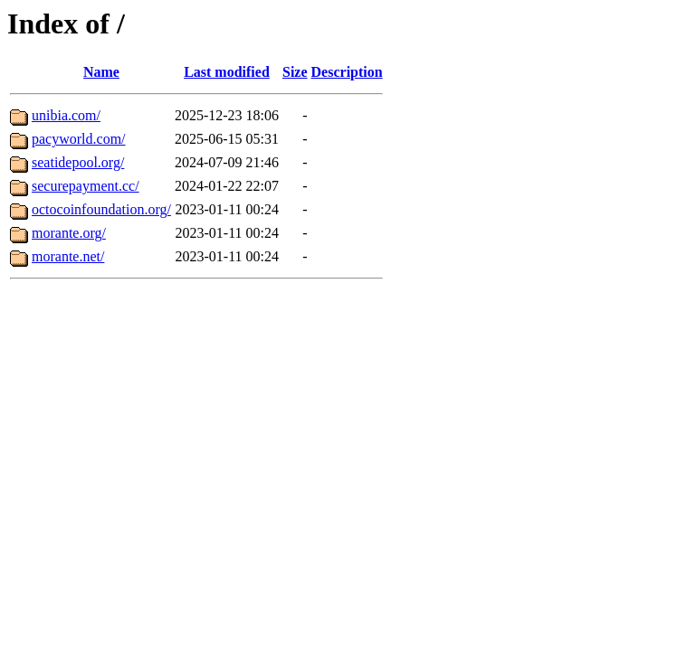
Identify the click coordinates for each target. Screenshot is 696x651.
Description (347, 72)
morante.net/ (68, 256)
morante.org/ (69, 233)
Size (295, 72)
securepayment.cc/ (85, 185)
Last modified (227, 72)
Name (101, 72)
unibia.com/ (66, 115)
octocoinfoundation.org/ (101, 209)
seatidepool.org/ (78, 162)
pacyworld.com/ (79, 138)
